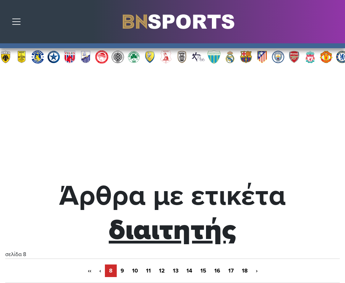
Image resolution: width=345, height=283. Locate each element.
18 (245, 270)
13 (175, 270)
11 (148, 270)
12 (162, 270)
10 (135, 270)
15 (203, 270)
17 (231, 270)
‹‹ (89, 270)
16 (217, 270)
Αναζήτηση (334, 23)
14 (189, 270)
